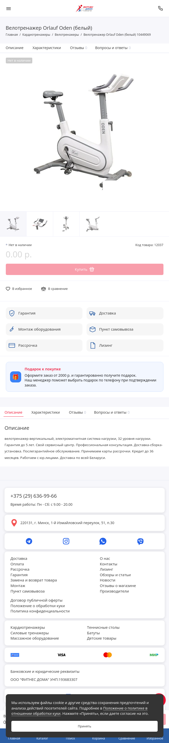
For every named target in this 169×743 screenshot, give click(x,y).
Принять (84, 726)
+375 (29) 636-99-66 (34, 495)
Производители (114, 591)
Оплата (17, 563)
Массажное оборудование (35, 638)
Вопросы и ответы (113, 47)
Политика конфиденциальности (40, 610)
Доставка (19, 558)
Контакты (108, 563)
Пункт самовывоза (28, 591)
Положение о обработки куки (38, 605)
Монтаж (18, 585)
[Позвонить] (160, 8)
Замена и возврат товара (34, 579)
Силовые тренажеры (30, 632)
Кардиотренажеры (28, 627)
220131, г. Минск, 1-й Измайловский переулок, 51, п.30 (67, 522)
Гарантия (19, 574)
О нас (105, 558)
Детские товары (101, 638)
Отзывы (78, 47)
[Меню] (8, 8)
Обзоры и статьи (115, 574)
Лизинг (106, 569)
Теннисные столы (103, 627)
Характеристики (47, 47)
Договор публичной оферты (37, 600)
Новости (108, 579)
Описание (15, 47)
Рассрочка (20, 569)
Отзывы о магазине (118, 585)
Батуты (93, 632)
